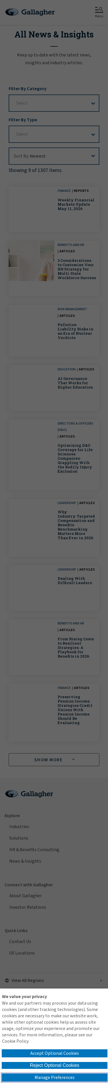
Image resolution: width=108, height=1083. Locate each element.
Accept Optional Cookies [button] (54, 1053)
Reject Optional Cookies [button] (54, 1065)
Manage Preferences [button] (55, 1077)
